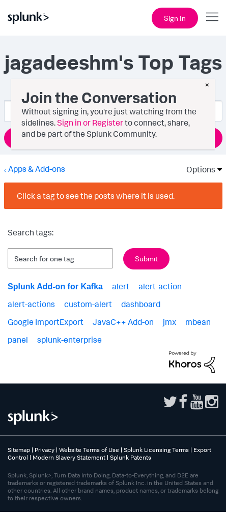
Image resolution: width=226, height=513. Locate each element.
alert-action (160, 286)
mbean (198, 322)
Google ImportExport (45, 322)
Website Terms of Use (89, 450)
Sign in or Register (90, 122)
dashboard (140, 304)
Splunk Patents (130, 457)
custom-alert (88, 304)
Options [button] (197, 169)
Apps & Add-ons (36, 169)
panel (18, 340)
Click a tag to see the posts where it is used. (96, 196)
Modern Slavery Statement (69, 457)
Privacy (44, 450)
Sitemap (19, 450)
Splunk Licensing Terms (156, 450)
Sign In (175, 18)
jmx (169, 322)
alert (120, 286)
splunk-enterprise (69, 340)
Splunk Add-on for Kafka (55, 286)
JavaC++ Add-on (123, 322)
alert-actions (31, 304)
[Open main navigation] (212, 16)
